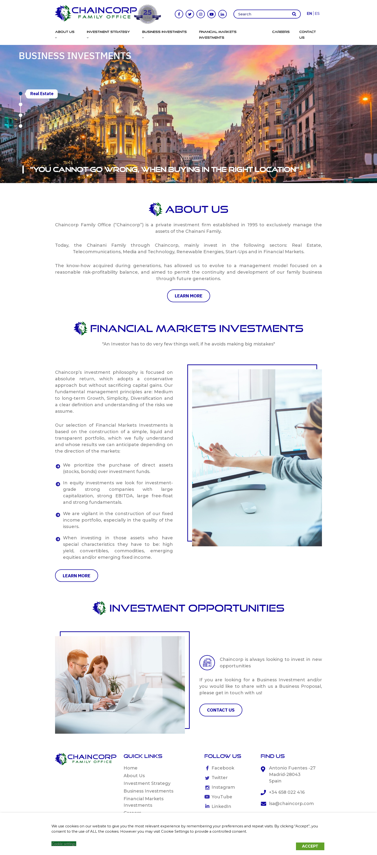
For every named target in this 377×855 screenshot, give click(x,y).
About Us (134, 775)
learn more (188, 296)
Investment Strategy (147, 783)
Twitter (220, 777)
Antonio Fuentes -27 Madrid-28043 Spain (292, 774)
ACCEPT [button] (310, 846)
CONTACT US (221, 710)
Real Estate (41, 93)
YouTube (222, 797)
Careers (281, 31)
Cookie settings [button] (64, 844)
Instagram (223, 787)
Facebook (223, 768)
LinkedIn (221, 806)
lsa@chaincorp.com (291, 803)
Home (131, 768)
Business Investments (148, 791)
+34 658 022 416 (287, 792)
